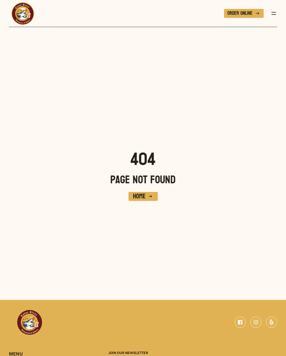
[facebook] (240, 322)
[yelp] (271, 322)
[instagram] (255, 322)
